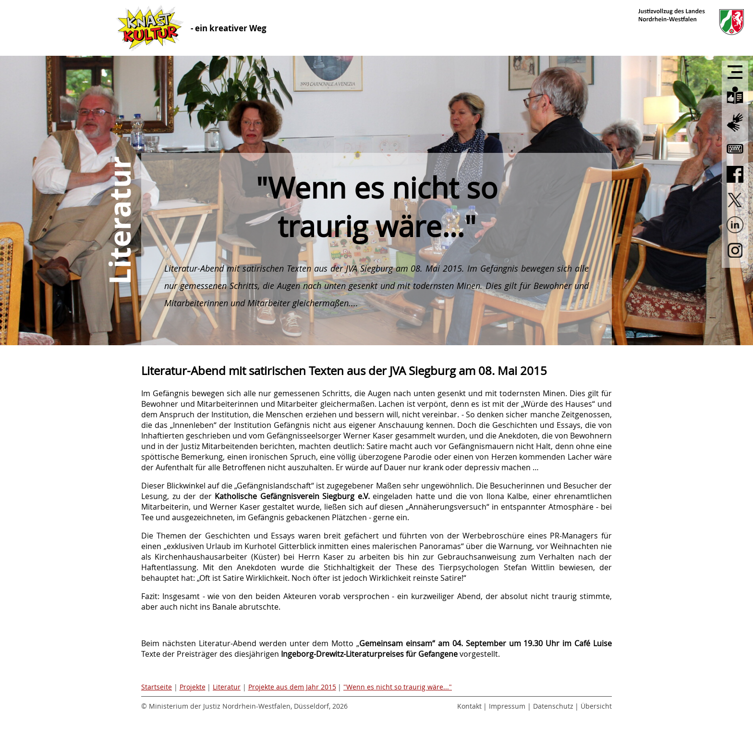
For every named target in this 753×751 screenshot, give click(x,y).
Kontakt (469, 706)
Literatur (227, 686)
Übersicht (596, 706)
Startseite (156, 686)
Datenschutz (553, 706)
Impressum (507, 706)
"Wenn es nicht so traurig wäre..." (397, 686)
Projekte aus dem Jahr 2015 (292, 686)
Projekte (193, 686)
